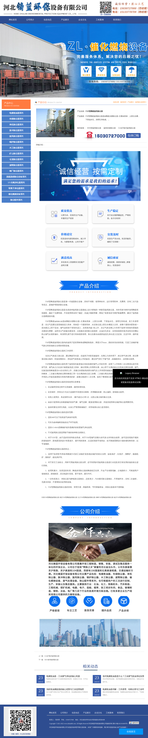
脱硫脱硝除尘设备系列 (16, 177)
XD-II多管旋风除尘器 (51, 660)
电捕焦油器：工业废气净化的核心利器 (63, 676)
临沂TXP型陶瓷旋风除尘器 (122, 497)
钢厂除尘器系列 (16, 171)
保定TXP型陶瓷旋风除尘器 (68, 497)
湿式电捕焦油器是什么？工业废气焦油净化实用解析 (123, 676)
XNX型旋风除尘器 (94, 128)
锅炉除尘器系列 (16, 142)
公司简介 (30, 20)
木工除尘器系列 (16, 148)
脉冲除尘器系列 (16, 130)
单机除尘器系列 (16, 125)
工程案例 (100, 20)
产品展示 (65, 20)
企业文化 (82, 20)
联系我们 (117, 20)
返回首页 (123, 102)
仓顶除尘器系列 (16, 159)
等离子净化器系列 (16, 188)
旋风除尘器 (58, 321)
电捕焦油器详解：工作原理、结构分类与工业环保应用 (123, 689)
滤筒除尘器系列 (16, 165)
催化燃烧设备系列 (16, 194)
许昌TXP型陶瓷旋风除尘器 (50, 497)
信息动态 (48, 20)
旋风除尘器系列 (16, 136)
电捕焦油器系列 (16, 113)
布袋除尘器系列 (16, 119)
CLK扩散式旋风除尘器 (126, 128)
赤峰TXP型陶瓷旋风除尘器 (104, 497)
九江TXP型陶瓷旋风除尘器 (86, 497)
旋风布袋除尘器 (110, 128)
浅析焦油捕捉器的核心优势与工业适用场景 (65, 689)
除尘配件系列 (16, 200)
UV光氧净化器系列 (16, 182)
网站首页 (13, 20)
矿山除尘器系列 (16, 154)
